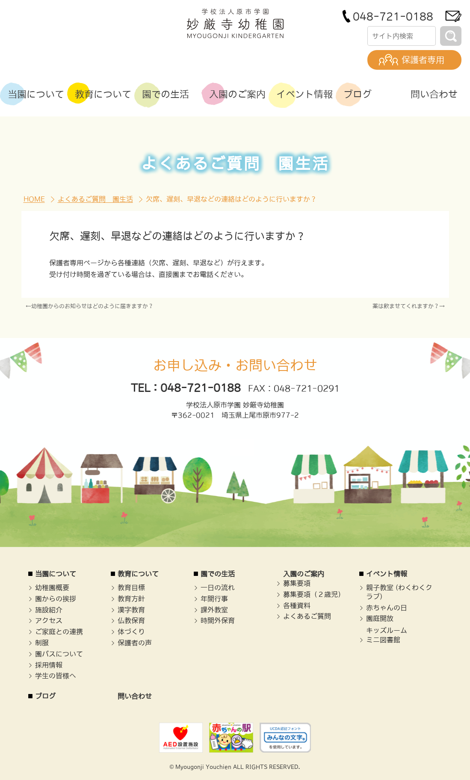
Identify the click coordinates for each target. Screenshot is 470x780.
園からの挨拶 (55, 598)
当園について (55, 573)
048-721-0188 (393, 16)
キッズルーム (386, 630)
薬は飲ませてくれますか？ (405, 306)
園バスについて (59, 653)
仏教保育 (131, 620)
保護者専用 (423, 60)
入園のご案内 (303, 573)
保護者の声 (135, 642)
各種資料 (296, 605)
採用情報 (48, 664)
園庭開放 (379, 618)
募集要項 (296, 583)
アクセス (48, 620)
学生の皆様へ (55, 675)
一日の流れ (218, 587)
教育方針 (131, 598)
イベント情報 (386, 573)
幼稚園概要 (52, 587)
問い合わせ (135, 696)
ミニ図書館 (383, 639)
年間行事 (214, 598)
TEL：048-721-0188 (186, 388)
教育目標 (131, 587)
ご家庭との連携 (59, 631)
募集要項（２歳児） (314, 594)
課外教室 (214, 609)
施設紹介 (48, 609)
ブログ (45, 696)
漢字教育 (131, 609)
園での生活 (218, 573)
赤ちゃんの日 (386, 607)
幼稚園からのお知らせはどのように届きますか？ (92, 306)
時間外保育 (218, 620)
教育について (138, 573)
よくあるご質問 (307, 616)
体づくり (131, 631)
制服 (42, 642)
